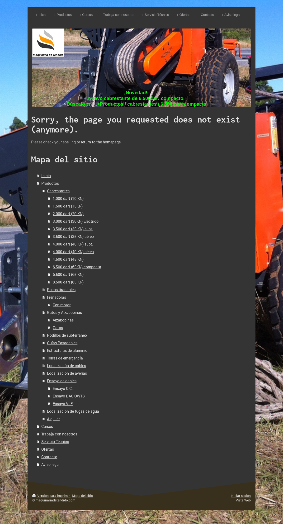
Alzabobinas (63, 319)
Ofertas (47, 449)
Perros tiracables (61, 289)
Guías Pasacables (62, 342)
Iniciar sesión (241, 495)
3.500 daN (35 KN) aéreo (73, 236)
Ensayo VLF (63, 403)
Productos (50, 183)
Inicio (46, 175)
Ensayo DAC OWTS (69, 395)
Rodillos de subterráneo (67, 335)
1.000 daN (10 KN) (68, 198)
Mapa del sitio (82, 495)
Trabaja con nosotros (59, 433)
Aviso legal (50, 464)
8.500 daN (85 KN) (68, 281)
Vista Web (243, 500)
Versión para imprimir (51, 495)
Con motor (62, 304)
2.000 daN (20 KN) (68, 213)
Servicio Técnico (55, 441)
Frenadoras (56, 297)
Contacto (49, 456)
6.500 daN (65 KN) (68, 274)
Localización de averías (67, 373)
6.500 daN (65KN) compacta (77, 266)
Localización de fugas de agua (73, 411)
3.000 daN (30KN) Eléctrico (76, 221)
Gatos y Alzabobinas (64, 312)
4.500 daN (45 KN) (68, 259)
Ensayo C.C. (63, 388)
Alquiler (53, 418)
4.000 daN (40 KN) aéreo (73, 251)
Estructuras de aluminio (67, 350)
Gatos (58, 327)
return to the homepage (101, 141)
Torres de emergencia (65, 357)
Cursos (47, 426)
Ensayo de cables (61, 380)
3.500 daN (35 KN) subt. (73, 228)
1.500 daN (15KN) (68, 205)
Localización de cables (66, 365)
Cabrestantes (58, 190)
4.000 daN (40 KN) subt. (73, 243)
